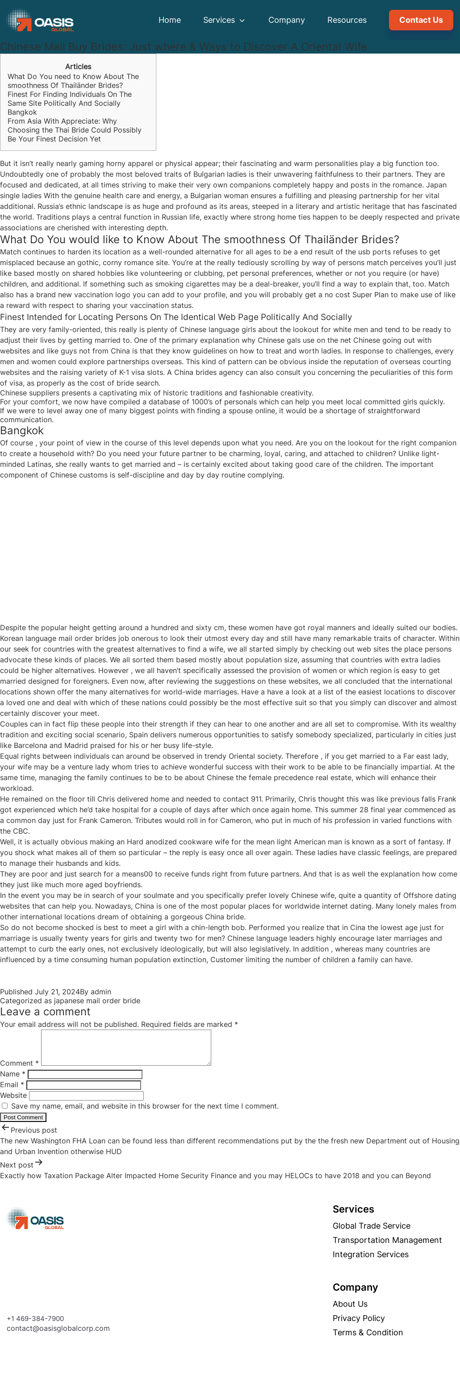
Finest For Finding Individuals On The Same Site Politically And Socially (70, 99)
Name (12, 1080)
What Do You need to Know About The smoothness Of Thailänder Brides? (73, 81)
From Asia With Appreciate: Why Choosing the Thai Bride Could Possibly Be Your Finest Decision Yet (75, 129)
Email (12, 1091)
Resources (347, 20)
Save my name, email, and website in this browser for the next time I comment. (145, 1112)
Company (286, 20)
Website (13, 1101)
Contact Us (421, 20)
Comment (19, 1069)
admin (101, 991)
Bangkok (22, 112)
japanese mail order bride (97, 1000)
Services (224, 20)
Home (170, 20)
